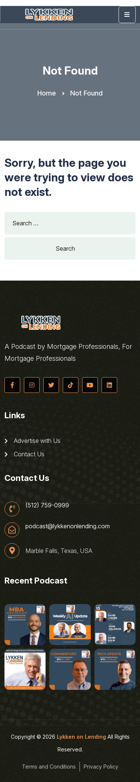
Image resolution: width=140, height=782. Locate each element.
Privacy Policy (101, 766)
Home (46, 93)
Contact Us (24, 454)
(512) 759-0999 (47, 505)
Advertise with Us (32, 441)
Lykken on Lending (81, 736)
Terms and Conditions (49, 766)
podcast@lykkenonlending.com (67, 526)
